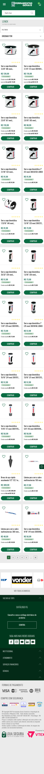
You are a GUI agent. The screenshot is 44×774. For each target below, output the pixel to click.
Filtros (5, 30)
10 (35, 557)
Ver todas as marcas (22, 590)
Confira (22, 624)
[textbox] (18, 12)
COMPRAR (10, 86)
